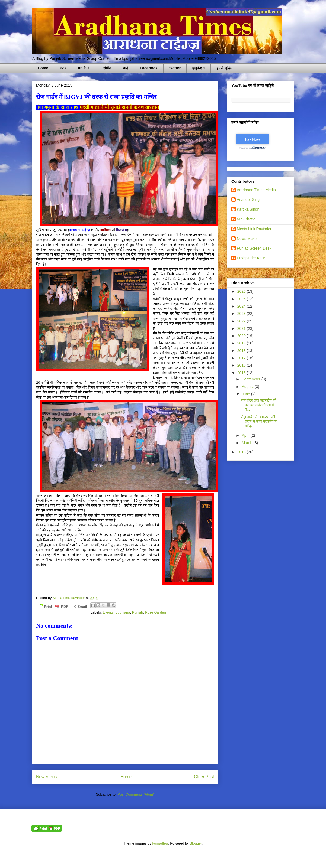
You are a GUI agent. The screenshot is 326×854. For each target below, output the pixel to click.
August (248, 386)
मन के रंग (84, 68)
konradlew (160, 843)
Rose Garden (155, 612)
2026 (242, 291)
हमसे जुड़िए (224, 68)
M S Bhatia (246, 219)
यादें (125, 68)
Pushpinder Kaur (251, 258)
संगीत (107, 68)
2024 (242, 306)
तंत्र (63, 68)
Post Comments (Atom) (135, 794)
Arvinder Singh (249, 199)
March (247, 443)
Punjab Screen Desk (254, 248)
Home (43, 68)
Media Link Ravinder (254, 229)
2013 (242, 452)
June (246, 394)
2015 (242, 373)
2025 (242, 299)
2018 (242, 350)
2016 (242, 365)
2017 (242, 358)
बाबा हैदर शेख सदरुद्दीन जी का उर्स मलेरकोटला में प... (258, 405)
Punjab (137, 612)
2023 (242, 313)
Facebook (149, 68)
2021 (242, 328)
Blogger (196, 843)
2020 (242, 336)
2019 (242, 343)
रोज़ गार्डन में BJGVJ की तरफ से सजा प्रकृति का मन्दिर (259, 421)
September (251, 379)
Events (108, 612)
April (246, 435)
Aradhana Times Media (256, 190)
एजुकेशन (198, 68)
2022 (242, 321)
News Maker (247, 238)
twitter (175, 68)
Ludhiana (123, 612)
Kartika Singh (248, 209)
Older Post (204, 776)
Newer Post (47, 776)
